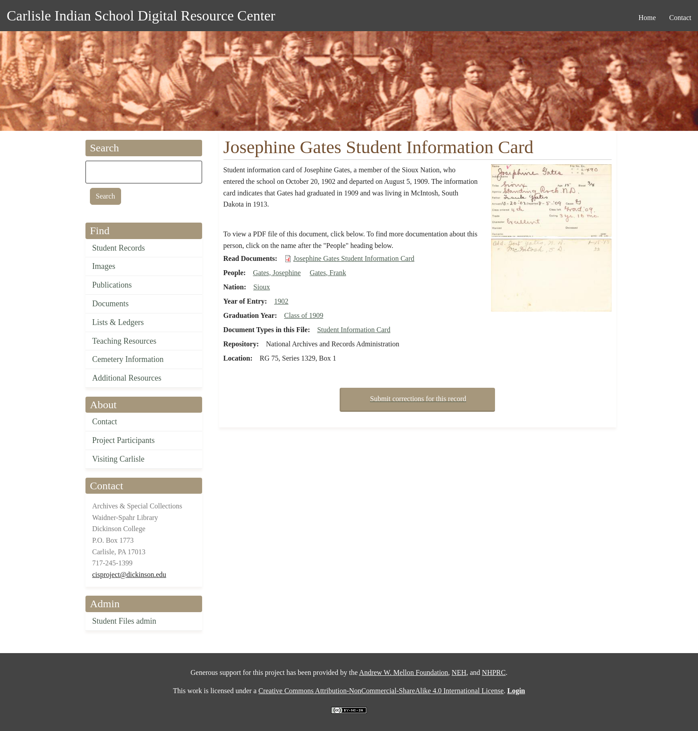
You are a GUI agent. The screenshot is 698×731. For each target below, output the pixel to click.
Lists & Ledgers (118, 322)
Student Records (118, 248)
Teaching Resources (124, 341)
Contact (104, 421)
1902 (281, 301)
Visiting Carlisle (118, 459)
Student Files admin (124, 621)
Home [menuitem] (647, 17)
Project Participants (123, 440)
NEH (459, 672)
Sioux (261, 287)
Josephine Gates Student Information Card (353, 258)
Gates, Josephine (277, 272)
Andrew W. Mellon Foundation (403, 672)
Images (103, 266)
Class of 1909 (303, 315)
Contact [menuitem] (680, 17)
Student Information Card (353, 329)
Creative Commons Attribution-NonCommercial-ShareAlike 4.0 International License (380, 690)
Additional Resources (126, 378)
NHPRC (494, 672)
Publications (112, 284)
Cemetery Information (127, 359)
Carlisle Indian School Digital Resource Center (141, 16)
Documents (110, 303)
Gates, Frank (328, 272)
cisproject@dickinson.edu (129, 574)
